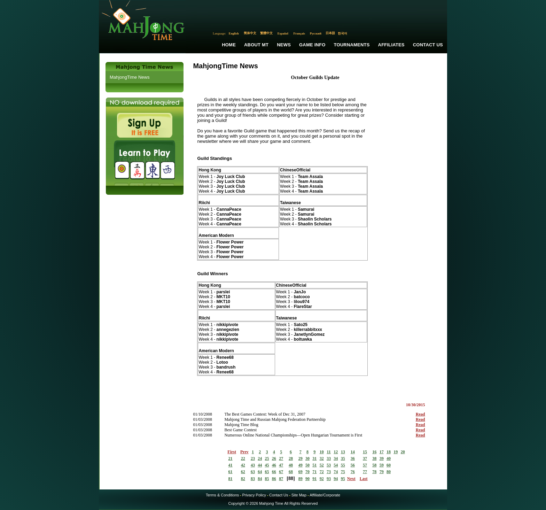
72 (322, 471)
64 (260, 471)
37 (365, 458)
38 (374, 458)
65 (267, 471)
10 (322, 451)
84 (260, 478)
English (234, 33)
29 (300, 458)
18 (389, 451)
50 (307, 465)
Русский (315, 33)
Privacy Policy (254, 495)
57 (365, 465)
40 (389, 458)
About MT (256, 44)
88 (290, 478)
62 (243, 471)
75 (343, 471)
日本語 (330, 33)
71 (314, 471)
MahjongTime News (129, 77)
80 (389, 471)
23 (253, 458)
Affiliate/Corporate (325, 495)
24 (260, 458)
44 (260, 465)
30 (307, 458)
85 (267, 478)
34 (336, 458)
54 (336, 465)
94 (336, 478)
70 (307, 471)
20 (403, 451)
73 (329, 471)
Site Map (298, 495)
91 (314, 478)
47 (281, 465)
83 (253, 478)
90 (307, 478)
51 (314, 465)
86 (274, 478)
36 (353, 458)
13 (343, 451)
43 (253, 465)
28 (291, 458)
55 (343, 465)
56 (353, 465)
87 (281, 478)
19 (395, 451)
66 (274, 471)
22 (243, 458)
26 (274, 458)
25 (267, 458)
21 (230, 458)
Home (229, 44)
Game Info (312, 44)
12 (336, 451)
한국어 (342, 33)
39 (382, 458)
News (284, 44)
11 (328, 451)
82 (243, 478)
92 (322, 478)
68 (291, 471)
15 (365, 451)
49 (300, 465)
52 (322, 465)
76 (353, 471)
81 (230, 478)
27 (281, 458)
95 (343, 478)
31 (314, 458)
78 (374, 471)
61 (230, 471)
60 (389, 465)
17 (382, 451)
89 (300, 478)
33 (329, 458)
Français (299, 33)
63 (253, 471)
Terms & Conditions (222, 495)
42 (243, 465)
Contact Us (428, 44)
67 (281, 471)
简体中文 (250, 33)
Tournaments (352, 44)
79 (382, 471)
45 (267, 465)
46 (274, 465)
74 (336, 471)
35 (343, 458)
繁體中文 (266, 33)
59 (382, 465)
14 (353, 451)
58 (374, 465)
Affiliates (391, 44)
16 (374, 451)
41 (230, 465)
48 (291, 465)
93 (329, 478)
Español (283, 33)
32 (322, 458)
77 (365, 471)
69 (300, 471)
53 (329, 465)
